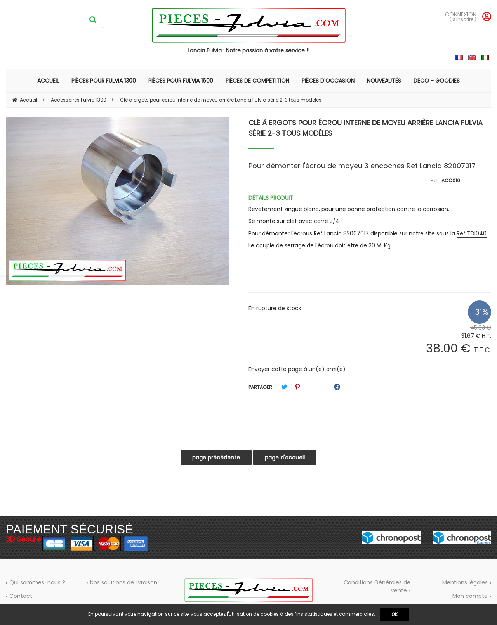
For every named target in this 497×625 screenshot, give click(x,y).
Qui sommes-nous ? (37, 582)
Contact (20, 596)
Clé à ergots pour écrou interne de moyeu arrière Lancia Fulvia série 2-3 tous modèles (365, 128)
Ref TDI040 (472, 233)
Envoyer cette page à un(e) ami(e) (297, 369)
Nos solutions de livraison (123, 582)
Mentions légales (465, 582)
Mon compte (470, 596)
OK (394, 614)
